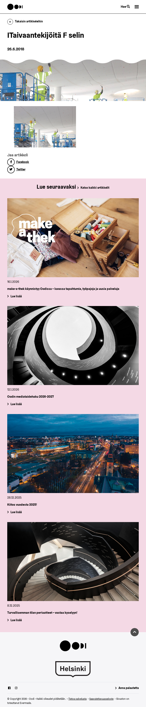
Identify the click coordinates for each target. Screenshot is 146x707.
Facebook (18, 162)
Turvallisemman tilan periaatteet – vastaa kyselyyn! (42, 613)
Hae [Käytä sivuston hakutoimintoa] (125, 7)
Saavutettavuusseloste (101, 698)
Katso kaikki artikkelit (95, 188)
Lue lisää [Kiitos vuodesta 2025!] (16, 512)
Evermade (25, 703)
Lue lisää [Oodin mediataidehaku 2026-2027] (16, 404)
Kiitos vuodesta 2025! (22, 505)
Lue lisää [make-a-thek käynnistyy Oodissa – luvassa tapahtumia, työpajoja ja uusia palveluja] (16, 296)
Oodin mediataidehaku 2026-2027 (30, 397)
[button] (137, 6)
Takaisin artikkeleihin (25, 21)
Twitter (16, 169)
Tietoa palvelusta (77, 698)
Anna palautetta (128, 688)
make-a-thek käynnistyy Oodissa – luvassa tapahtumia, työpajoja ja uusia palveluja (63, 289)
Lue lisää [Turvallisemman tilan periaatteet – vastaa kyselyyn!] (16, 620)
